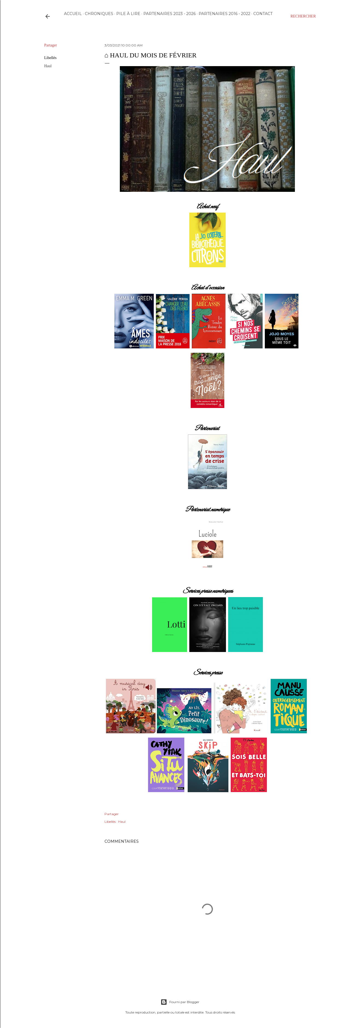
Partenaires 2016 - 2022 (224, 13)
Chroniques (99, 13)
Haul (48, 66)
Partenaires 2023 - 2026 (169, 13)
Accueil (73, 13)
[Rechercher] (303, 16)
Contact (262, 13)
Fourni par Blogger (180, 1002)
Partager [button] (50, 45)
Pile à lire (128, 13)
